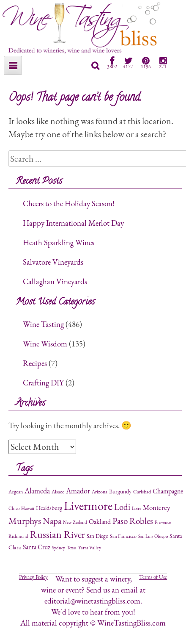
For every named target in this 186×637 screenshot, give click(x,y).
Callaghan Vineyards (55, 281)
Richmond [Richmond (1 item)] (18, 536)
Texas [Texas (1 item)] (72, 548)
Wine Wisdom (45, 343)
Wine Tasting (43, 324)
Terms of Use (153, 577)
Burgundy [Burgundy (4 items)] (120, 491)
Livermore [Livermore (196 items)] (88, 505)
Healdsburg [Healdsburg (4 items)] (49, 508)
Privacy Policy (33, 577)
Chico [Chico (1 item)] (13, 508)
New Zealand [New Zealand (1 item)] (75, 522)
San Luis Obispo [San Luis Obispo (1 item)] (153, 536)
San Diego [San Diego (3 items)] (97, 536)
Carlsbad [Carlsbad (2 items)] (142, 491)
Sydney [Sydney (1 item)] (58, 548)
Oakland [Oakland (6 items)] (100, 521)
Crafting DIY (43, 382)
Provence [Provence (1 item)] (163, 522)
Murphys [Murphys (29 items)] (24, 520)
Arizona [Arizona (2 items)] (99, 491)
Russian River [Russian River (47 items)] (57, 534)
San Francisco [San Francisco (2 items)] (123, 536)
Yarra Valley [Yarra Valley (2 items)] (89, 547)
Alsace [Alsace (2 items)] (58, 491)
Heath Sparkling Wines (58, 242)
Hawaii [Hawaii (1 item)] (27, 508)
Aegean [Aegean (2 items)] (15, 491)
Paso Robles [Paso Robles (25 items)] (132, 520)
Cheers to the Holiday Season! (69, 203)
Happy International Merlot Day (73, 223)
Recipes (35, 363)
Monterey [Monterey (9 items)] (156, 507)
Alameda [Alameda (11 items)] (37, 491)
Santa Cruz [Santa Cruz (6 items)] (36, 547)
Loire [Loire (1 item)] (136, 508)
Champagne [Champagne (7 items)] (168, 491)
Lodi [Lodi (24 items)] (122, 506)
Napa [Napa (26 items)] (52, 520)
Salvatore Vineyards (53, 262)
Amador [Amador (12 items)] (78, 491)
